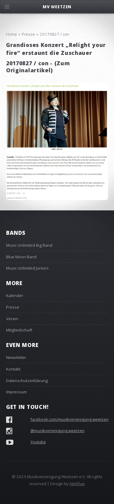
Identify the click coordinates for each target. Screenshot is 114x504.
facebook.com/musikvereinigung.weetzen (69, 419)
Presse (12, 307)
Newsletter (16, 357)
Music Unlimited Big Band (29, 245)
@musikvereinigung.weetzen (57, 430)
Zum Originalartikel (38, 66)
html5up (77, 483)
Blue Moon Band (21, 256)
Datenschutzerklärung (27, 380)
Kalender (14, 295)
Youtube (38, 442)
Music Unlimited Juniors (27, 268)
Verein (12, 318)
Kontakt (13, 369)
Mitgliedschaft (19, 330)
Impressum (16, 392)
